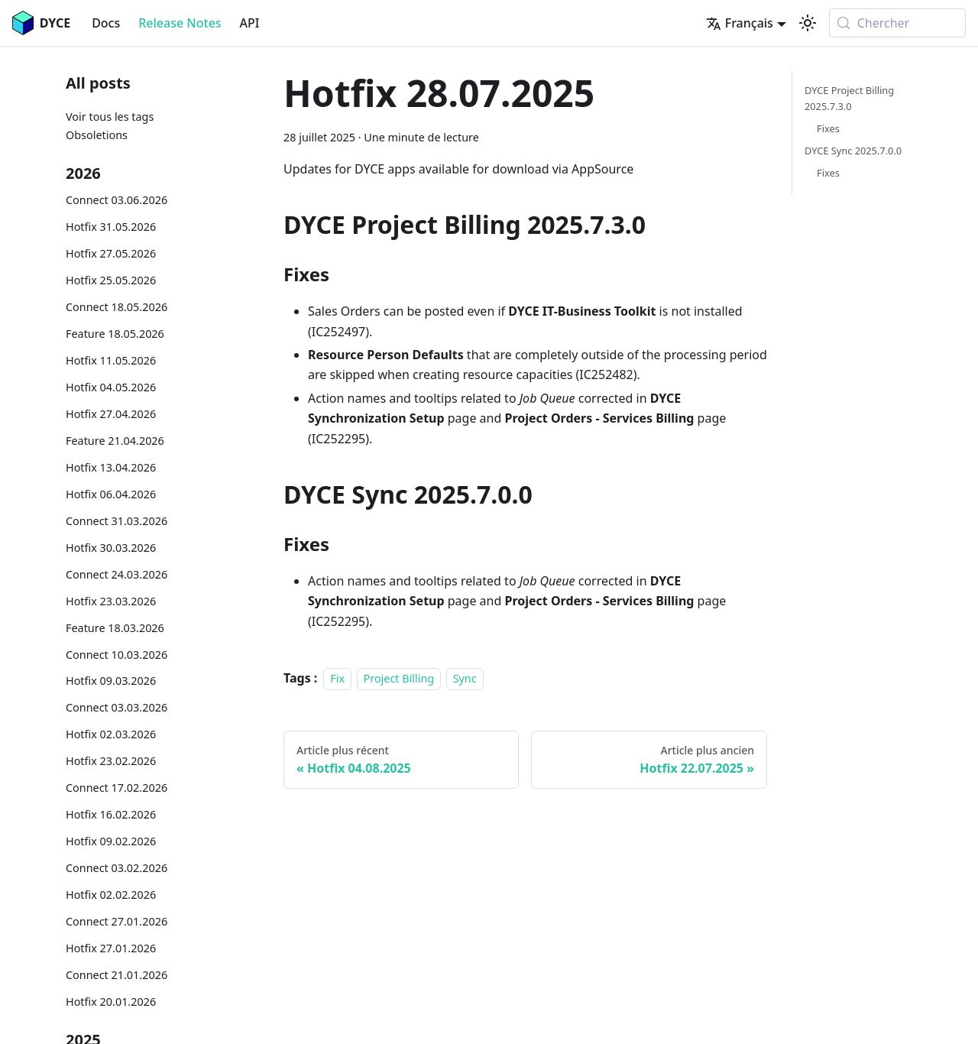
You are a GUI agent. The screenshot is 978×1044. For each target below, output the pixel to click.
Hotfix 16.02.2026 (111, 814)
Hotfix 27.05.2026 (111, 253)
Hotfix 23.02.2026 (111, 761)
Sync (465, 678)
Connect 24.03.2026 (116, 574)
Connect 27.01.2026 (116, 921)
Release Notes (179, 23)
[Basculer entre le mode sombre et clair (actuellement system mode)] (807, 23)
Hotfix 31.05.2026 (111, 226)
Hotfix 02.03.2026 (111, 734)
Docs (106, 23)
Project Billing (399, 678)
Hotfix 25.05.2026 (111, 280)
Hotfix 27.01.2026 (111, 948)
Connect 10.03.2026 (116, 654)
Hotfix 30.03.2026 (111, 547)
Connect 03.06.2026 (116, 200)
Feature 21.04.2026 (115, 440)
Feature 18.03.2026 (115, 628)
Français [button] (739, 23)
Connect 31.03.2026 (116, 521)
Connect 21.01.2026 (116, 975)
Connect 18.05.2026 (116, 307)
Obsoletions (97, 135)
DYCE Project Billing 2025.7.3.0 (849, 98)
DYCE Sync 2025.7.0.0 (853, 150)
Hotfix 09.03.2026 (111, 680)
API (250, 23)
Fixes (828, 128)
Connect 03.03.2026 (116, 707)
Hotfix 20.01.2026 (111, 1001)
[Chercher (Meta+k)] (897, 22)
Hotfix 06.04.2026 (111, 494)
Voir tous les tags (110, 116)
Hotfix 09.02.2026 (111, 841)
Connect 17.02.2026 (116, 787)
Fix (337, 678)
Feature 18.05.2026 (115, 333)
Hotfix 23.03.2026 (111, 601)
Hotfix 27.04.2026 (111, 414)
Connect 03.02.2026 (116, 868)
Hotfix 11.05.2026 (111, 360)
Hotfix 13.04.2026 (111, 467)
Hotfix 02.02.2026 (111, 894)
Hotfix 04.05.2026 (111, 387)
